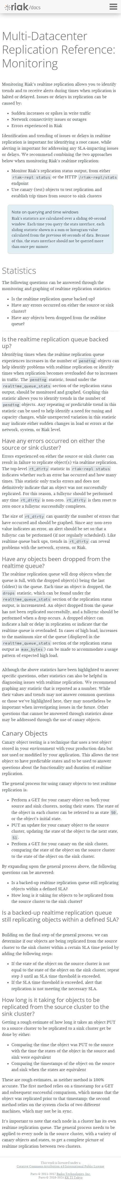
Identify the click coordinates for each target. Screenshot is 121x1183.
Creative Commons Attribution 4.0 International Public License (60, 1166)
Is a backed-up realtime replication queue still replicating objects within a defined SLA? (60, 916)
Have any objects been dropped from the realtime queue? (56, 562)
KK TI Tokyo (73, 1177)
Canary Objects (25, 733)
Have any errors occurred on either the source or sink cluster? (53, 444)
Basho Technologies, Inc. (74, 1174)
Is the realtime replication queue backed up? (55, 342)
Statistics (19, 270)
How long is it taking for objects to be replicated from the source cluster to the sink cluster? (55, 1006)
